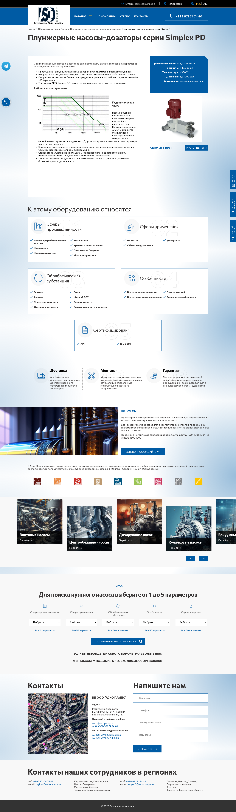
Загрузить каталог (233, 204)
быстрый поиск (233, 230)
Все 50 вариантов (155, 630)
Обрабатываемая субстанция (118, 609)
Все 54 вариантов (81, 630)
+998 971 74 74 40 (189, 16)
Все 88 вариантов (118, 630)
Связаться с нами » (161, 147)
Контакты (141, 16)
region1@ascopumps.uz (48, 784)
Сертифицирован (191, 608)
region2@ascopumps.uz (141, 784)
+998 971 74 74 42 (136, 781)
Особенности (154, 608)
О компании (107, 16)
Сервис (125, 16)
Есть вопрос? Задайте (141, 451)
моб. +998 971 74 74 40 (105, 726)
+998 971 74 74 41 (43, 781)
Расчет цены (195, 147)
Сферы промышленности (44, 608)
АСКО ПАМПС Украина (105, 737)
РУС (198, 3)
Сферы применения (81, 608)
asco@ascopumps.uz (143, 3)
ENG (205, 3)
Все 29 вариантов (191, 630)
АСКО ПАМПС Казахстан (106, 734)
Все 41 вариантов (45, 630)
